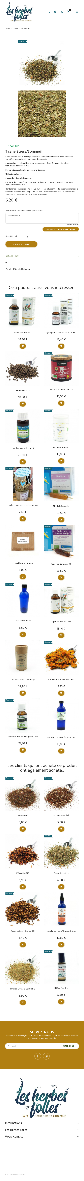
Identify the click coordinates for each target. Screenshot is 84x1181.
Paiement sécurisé (20, 1143)
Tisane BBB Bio (23, 815)
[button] (61, 12)
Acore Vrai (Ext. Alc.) (22, 332)
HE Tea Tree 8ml (61, 988)
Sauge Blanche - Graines (22, 563)
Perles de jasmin (23, 390)
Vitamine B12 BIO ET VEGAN (61, 389)
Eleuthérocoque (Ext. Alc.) (23, 448)
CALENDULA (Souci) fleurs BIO (61, 679)
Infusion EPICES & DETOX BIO (22, 988)
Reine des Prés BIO (61, 447)
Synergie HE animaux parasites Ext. (61, 332)
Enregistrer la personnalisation (61, 229)
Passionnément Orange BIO (23, 931)
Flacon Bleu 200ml (23, 620)
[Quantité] (22, 236)
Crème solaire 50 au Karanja (23, 679)
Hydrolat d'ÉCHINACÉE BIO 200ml (61, 737)
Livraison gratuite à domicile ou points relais (34, 1154)
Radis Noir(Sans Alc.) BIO (61, 564)
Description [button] (42, 256)
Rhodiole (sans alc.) (61, 506)
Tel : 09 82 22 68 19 (19, 1165)
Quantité (9, 236)
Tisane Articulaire (61, 873)
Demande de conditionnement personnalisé (24, 210)
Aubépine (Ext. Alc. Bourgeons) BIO (23, 736)
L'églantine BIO (22, 873)
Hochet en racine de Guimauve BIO (23, 505)
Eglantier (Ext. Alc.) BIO (61, 621)
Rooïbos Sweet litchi (61, 815)
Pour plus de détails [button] (42, 269)
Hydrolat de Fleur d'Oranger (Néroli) (61, 931)
